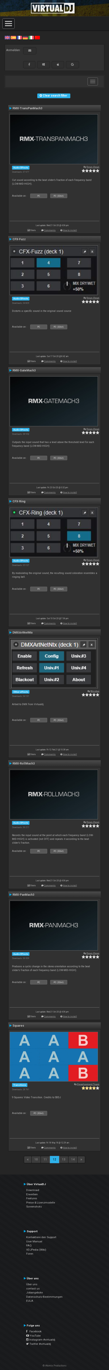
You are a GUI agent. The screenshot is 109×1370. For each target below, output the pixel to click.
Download (32, 1190)
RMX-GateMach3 (24, 370)
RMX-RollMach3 (24, 763)
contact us (33, 1288)
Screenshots (34, 1206)
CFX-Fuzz (19, 239)
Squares (18, 1025)
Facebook (34, 1331)
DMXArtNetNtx (23, 632)
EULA (29, 1300)
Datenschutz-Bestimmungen (44, 1296)
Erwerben (32, 1194)
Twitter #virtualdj (38, 1344)
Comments (50, 230)
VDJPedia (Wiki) (36, 1249)
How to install (70, 230)
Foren (29, 1253)
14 (73, 1159)
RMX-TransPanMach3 (27, 108)
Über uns (31, 1284)
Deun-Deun (93, 167)
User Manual (34, 1241)
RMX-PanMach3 (23, 894)
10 (36, 1159)
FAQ (29, 1245)
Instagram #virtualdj (40, 1339)
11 (45, 1159)
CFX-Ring (19, 501)
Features (31, 1198)
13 (63, 1159)
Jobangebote (34, 1292)
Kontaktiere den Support (41, 1237)
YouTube (33, 1335)
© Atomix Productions (55, 1365)
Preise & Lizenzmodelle (40, 1202)
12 (54, 1159)
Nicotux (95, 691)
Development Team (88, 1084)
